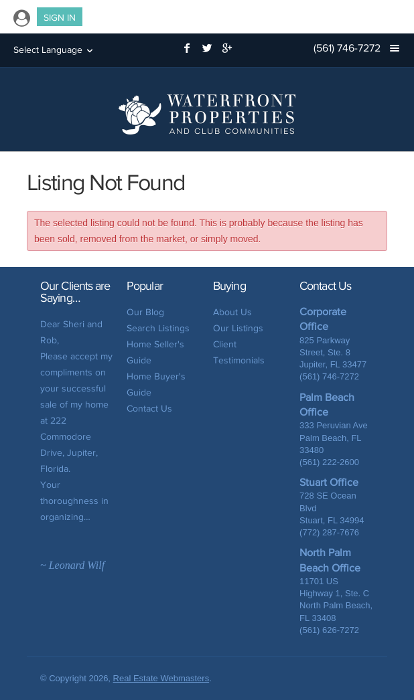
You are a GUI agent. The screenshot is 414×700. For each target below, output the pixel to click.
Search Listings (158, 328)
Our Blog (145, 312)
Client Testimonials (239, 352)
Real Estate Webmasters (161, 678)
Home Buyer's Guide (156, 384)
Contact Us (149, 409)
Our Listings (238, 328)
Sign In (60, 18)
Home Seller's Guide (155, 352)
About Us (232, 312)
